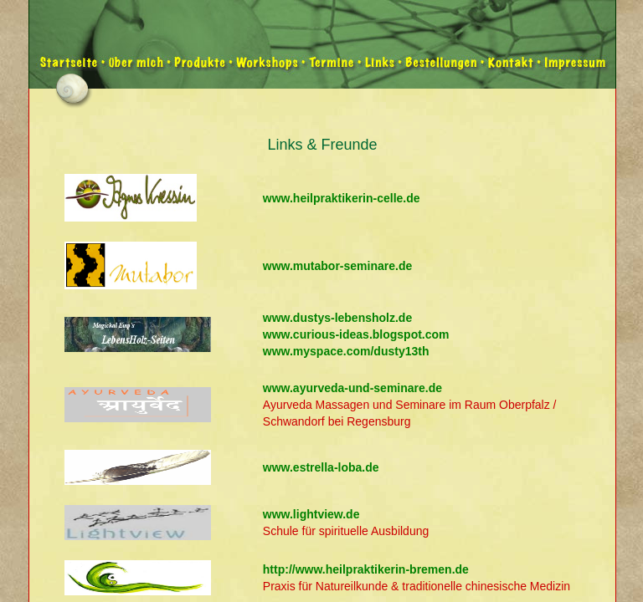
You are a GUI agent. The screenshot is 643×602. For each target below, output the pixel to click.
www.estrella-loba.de (321, 467)
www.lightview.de (311, 514)
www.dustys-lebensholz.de (337, 317)
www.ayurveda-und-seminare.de (352, 388)
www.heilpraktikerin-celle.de (341, 198)
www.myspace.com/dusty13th (346, 351)
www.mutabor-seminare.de (337, 266)
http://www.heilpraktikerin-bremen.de (366, 569)
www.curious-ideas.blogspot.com (356, 334)
